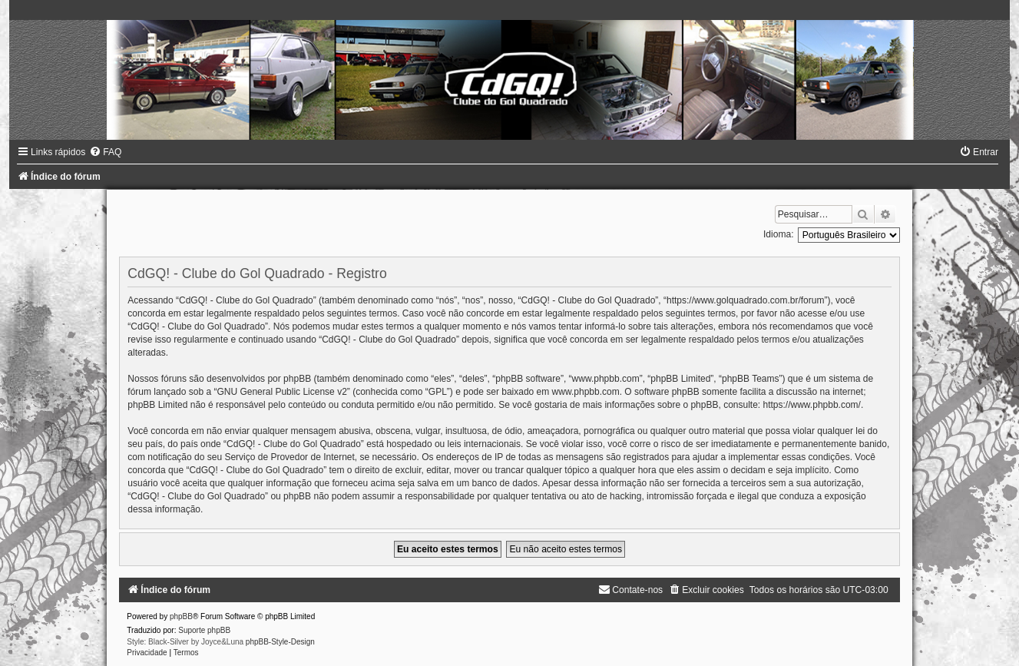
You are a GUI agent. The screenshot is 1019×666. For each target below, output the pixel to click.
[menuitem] (105, 152)
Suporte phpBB (204, 630)
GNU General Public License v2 (281, 391)
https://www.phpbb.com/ (812, 404)
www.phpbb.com (586, 391)
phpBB (181, 616)
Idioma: (778, 234)
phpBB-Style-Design (280, 642)
